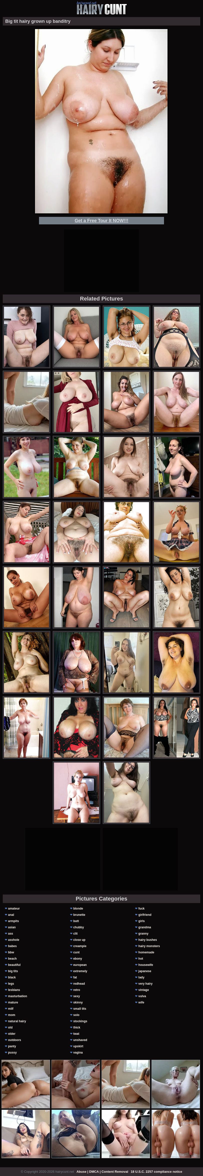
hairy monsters (149, 946)
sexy (76, 996)
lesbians (14, 990)
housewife (145, 965)
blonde (78, 908)
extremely (80, 971)
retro (76, 990)
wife (141, 1002)
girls (141, 921)
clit (75, 933)
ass (10, 933)
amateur (14, 908)
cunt (76, 952)
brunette (79, 915)
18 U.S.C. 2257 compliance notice (156, 1171)
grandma (144, 927)
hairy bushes (147, 940)
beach (12, 958)
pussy (12, 1052)
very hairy (145, 983)
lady (141, 977)
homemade (146, 952)
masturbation (17, 996)
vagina (78, 1052)
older (11, 1034)
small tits (79, 1008)
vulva (142, 996)
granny (143, 933)
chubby (78, 927)
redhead (79, 983)
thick (76, 1027)
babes (12, 946)
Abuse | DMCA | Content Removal (102, 1171)
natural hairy (17, 1021)
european (80, 965)
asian (12, 927)
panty (12, 1046)
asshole (13, 940)
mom (11, 1015)
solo (76, 1015)
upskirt (78, 1046)
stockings (80, 1021)
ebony (77, 958)
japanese (144, 971)
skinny (78, 1002)
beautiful (14, 965)
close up (79, 940)
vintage (143, 990)
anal (11, 915)
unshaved (80, 1040)
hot (140, 958)
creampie (79, 946)
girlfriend (145, 915)
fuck (141, 908)
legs (11, 983)
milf (10, 1008)
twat (76, 1034)
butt (76, 921)
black (12, 977)
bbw (11, 952)
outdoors (14, 1040)
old (10, 1027)
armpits (13, 921)
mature (13, 1002)
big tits (13, 971)
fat (75, 977)
